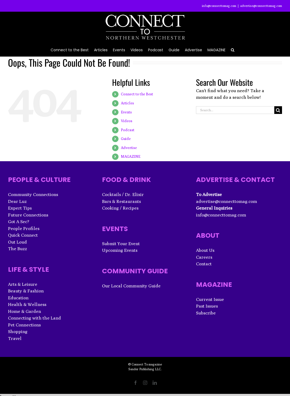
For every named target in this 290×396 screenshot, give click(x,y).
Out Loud (17, 242)
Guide (126, 139)
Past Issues (207, 306)
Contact (204, 263)
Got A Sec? (18, 221)
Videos (126, 121)
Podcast (127, 130)
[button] (232, 49)
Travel (15, 338)
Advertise (129, 148)
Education (18, 297)
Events (126, 112)
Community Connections (33, 194)
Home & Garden (24, 311)
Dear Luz (17, 201)
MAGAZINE (130, 156)
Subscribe (206, 313)
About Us (205, 250)
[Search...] (235, 110)
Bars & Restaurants (121, 201)
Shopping (17, 331)
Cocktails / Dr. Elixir (123, 194)
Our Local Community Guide (131, 285)
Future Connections (28, 215)
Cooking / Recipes (120, 208)
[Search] (278, 110)
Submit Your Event (121, 243)
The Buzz (17, 248)
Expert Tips (20, 208)
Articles (127, 103)
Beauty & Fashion (26, 290)
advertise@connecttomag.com (261, 6)
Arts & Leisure (22, 284)
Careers (204, 257)
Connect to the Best (137, 94)
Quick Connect (23, 235)
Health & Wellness (27, 304)
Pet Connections (24, 324)
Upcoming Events (119, 250)
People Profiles (23, 228)
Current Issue (210, 299)
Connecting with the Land (34, 318)
